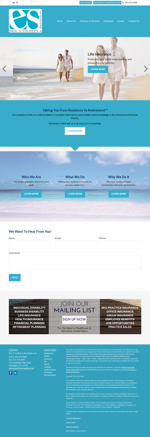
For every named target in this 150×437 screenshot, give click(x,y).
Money (47, 364)
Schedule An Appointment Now (107, 3)
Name (12, 238)
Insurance (48, 359)
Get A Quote (85, 3)
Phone (102, 238)
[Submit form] (15, 277)
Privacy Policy (70, 422)
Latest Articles (50, 370)
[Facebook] (17, 2)
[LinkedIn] (14, 2)
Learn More (98, 69)
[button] (71, 21)
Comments (14, 253)
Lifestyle (47, 367)
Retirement (48, 353)
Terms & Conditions (72, 427)
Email (58, 238)
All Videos (48, 372)
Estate (46, 356)
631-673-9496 (129, 3)
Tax (45, 361)
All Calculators (50, 375)
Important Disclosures (73, 418)
